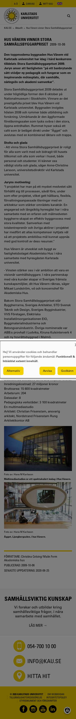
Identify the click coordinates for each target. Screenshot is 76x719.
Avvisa (47, 371)
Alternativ (13, 371)
